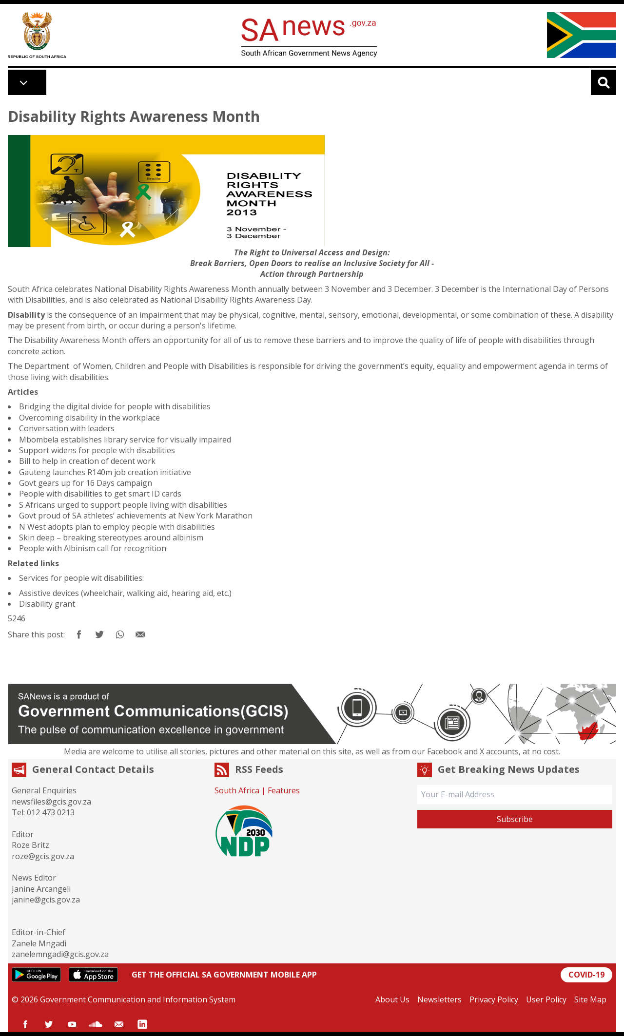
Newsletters (439, 999)
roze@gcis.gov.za (43, 856)
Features (284, 790)
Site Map (590, 999)
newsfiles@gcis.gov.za (51, 801)
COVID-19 (586, 974)
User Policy (546, 999)
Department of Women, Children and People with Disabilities (136, 366)
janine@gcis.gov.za (46, 899)
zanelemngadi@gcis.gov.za (60, 954)
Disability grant (47, 603)
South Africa (236, 790)
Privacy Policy (493, 999)
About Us (392, 999)
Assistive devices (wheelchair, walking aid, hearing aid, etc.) (125, 593)
